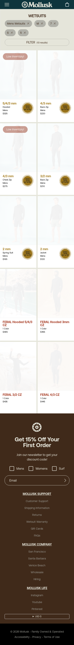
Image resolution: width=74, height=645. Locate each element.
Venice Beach (37, 565)
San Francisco (37, 551)
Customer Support (37, 501)
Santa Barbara (37, 558)
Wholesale (37, 572)
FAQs (37, 535)
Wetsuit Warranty (37, 521)
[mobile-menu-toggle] (7, 4)
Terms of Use (52, 636)
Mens (17, 468)
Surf (58, 468)
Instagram (37, 595)
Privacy (36, 636)
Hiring (37, 579)
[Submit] (65, 480)
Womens (38, 468)
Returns (37, 514)
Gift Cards (37, 528)
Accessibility (22, 636)
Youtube (37, 602)
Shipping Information (37, 507)
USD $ (38, 616)
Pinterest (37, 609)
